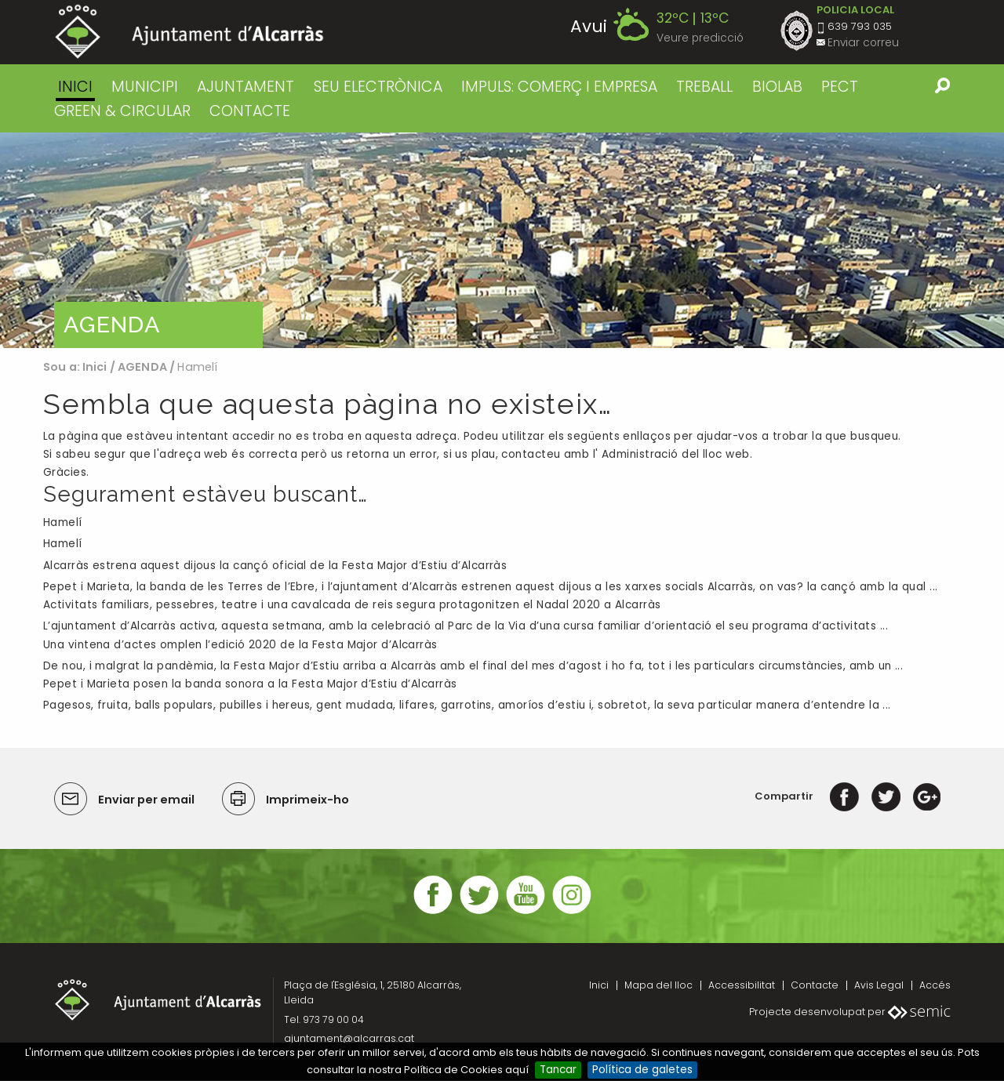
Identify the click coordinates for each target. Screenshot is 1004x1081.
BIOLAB (777, 86)
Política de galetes (642, 1069)
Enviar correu (863, 42)
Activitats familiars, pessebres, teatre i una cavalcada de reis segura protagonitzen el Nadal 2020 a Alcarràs (351, 605)
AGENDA (142, 367)
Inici (75, 86)
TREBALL (704, 86)
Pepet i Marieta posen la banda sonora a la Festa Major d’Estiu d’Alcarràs (250, 684)
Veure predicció (700, 38)
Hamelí (62, 523)
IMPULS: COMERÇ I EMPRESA (559, 86)
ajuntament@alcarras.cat (349, 1039)
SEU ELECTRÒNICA (378, 86)
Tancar (558, 1069)
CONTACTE (249, 111)
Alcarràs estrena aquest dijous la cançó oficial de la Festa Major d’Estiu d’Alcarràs (275, 566)
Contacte (814, 985)
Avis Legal (879, 985)
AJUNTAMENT (245, 86)
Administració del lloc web (676, 454)
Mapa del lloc (658, 985)
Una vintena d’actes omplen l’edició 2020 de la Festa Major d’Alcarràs (240, 644)
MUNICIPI (144, 86)
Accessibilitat (741, 985)
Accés (935, 985)
